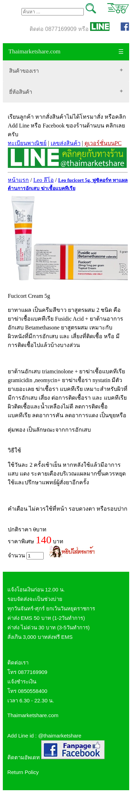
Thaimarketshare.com (34, 51)
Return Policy (23, 772)
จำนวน (26, 555)
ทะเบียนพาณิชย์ (27, 143)
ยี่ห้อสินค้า (20, 92)
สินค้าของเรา (24, 71)
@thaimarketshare (59, 736)
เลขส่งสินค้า (66, 143)
